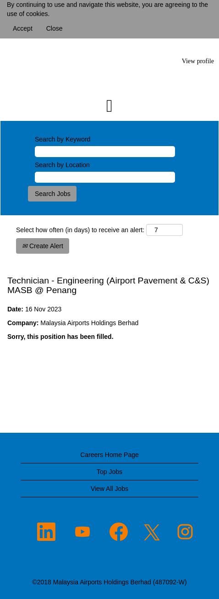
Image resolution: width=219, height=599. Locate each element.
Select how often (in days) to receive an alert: (80, 230)
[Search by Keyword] (105, 151)
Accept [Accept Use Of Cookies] (23, 28)
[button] (109, 106)
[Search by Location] (105, 177)
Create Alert (42, 246)
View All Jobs (109, 488)
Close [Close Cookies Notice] (54, 28)
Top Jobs (109, 471)
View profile (198, 61)
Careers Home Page (109, 454)
